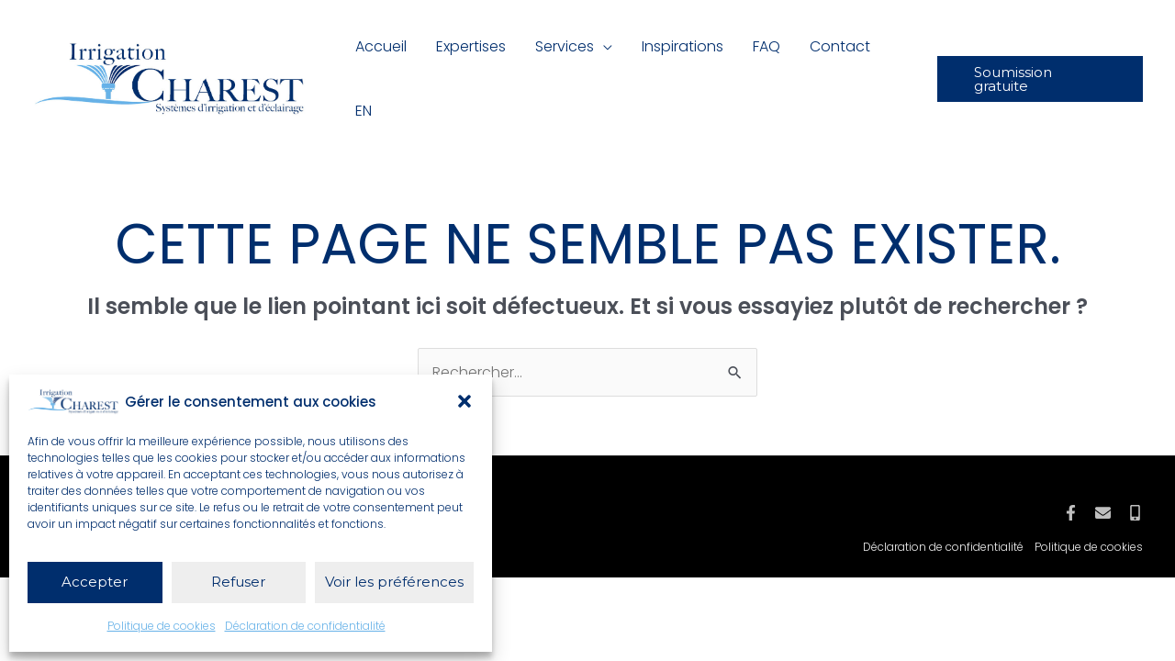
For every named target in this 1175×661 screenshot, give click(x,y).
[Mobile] (1135, 513)
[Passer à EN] (363, 111)
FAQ (766, 46)
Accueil (381, 46)
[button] (464, 401)
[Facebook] (1071, 513)
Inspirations (682, 46)
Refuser (238, 581)
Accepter (95, 581)
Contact (840, 46)
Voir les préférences (394, 581)
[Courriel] (1103, 513)
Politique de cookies (161, 625)
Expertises (471, 46)
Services (564, 46)
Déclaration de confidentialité (305, 625)
